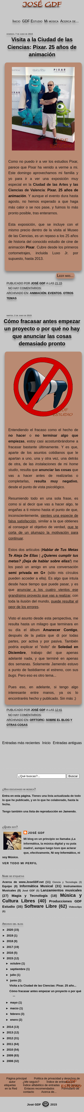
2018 (10, 941)
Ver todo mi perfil (19, 863)
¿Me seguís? (31, 1081)
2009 (10, 1055)
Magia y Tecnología (30, 895)
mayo (13, 1002)
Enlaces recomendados (39, 1088)
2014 (10, 1027)
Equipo (7, 886)
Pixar (30, 247)
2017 (10, 947)
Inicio (16, 21)
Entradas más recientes (21, 743)
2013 (10, 1032)
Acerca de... (69, 21)
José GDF (36, 833)
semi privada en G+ (26, 573)
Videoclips (75, 906)
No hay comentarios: (25, 288)
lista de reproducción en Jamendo (52, 811)
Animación (38, 293)
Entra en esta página (16, 795)
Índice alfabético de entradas (41, 1085)
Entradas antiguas (67, 743)
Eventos (55, 293)
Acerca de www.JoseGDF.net (23, 882)
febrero (15, 1014)
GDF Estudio (32, 21)
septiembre (17, 969)
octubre (15, 963)
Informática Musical (36, 886)
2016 (10, 952)
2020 (10, 929)
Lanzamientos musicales (61, 890)
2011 (10, 1044)
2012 (10, 1038)
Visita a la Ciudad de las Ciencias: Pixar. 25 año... (42, 985)
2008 (10, 1061)
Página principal (16, 1078)
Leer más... (65, 275)
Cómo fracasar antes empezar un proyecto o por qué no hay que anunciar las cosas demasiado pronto (42, 332)
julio (13, 974)
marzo (14, 1008)
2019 (10, 935)
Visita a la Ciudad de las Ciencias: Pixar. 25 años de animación (41, 46)
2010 (10, 1049)
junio (13, 980)
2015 (10, 958)
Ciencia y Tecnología (64, 882)
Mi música (51, 21)
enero (14, 1019)
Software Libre (40, 906)
